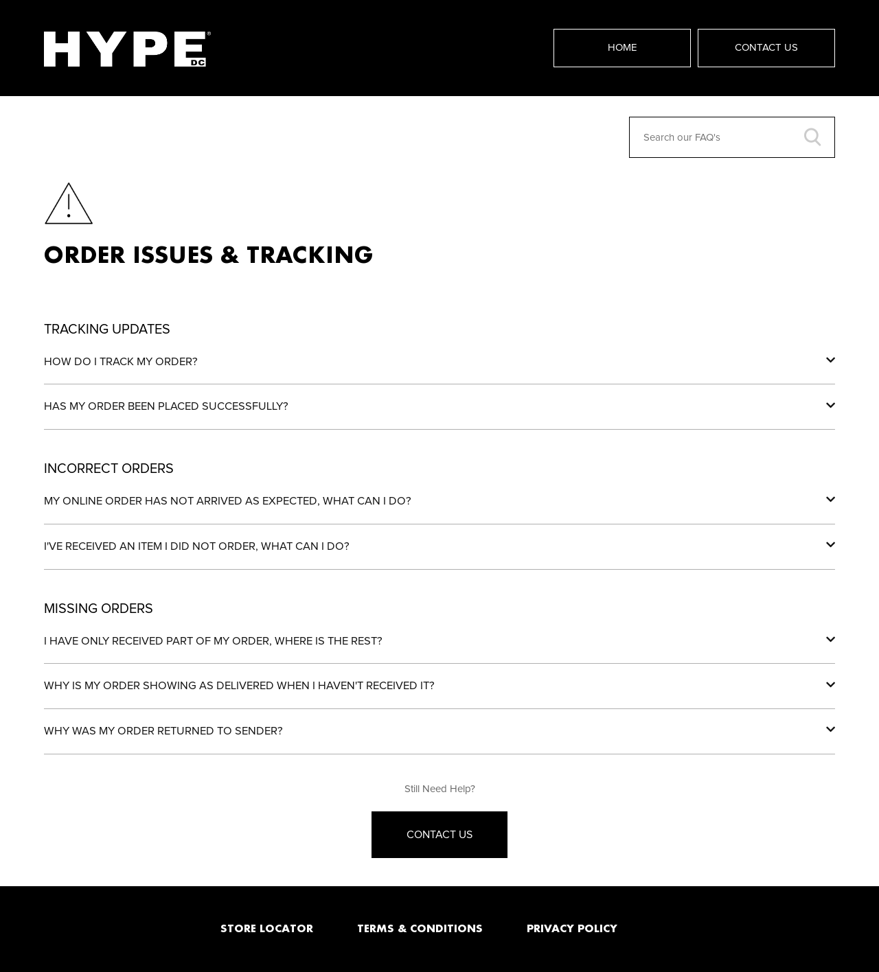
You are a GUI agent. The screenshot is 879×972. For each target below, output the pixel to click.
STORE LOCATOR (266, 928)
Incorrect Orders (109, 469)
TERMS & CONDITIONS (420, 928)
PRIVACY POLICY (572, 928)
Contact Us (766, 48)
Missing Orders (98, 609)
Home (622, 48)
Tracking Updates (107, 329)
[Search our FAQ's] (732, 137)
